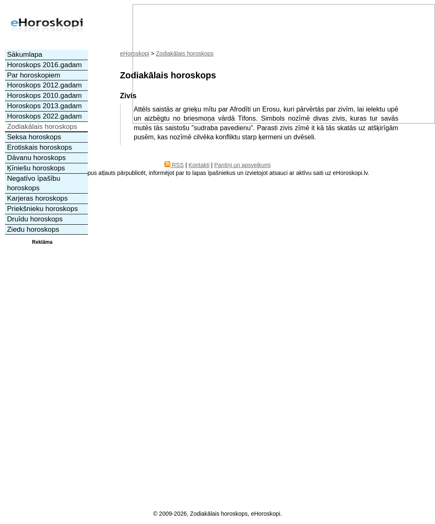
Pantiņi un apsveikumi (242, 165)
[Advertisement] (42, 370)
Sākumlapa (24, 54)
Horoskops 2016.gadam (44, 65)
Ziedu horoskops (33, 229)
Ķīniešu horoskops (36, 168)
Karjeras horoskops (37, 198)
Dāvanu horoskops (36, 158)
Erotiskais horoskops (39, 147)
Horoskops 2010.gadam (44, 95)
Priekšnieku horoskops (42, 209)
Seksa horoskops (34, 137)
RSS (174, 165)
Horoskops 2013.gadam (44, 106)
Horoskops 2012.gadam (44, 85)
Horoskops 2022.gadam (44, 116)
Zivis (128, 96)
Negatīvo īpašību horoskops (33, 183)
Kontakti (199, 165)
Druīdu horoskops (35, 219)
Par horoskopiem (33, 75)
